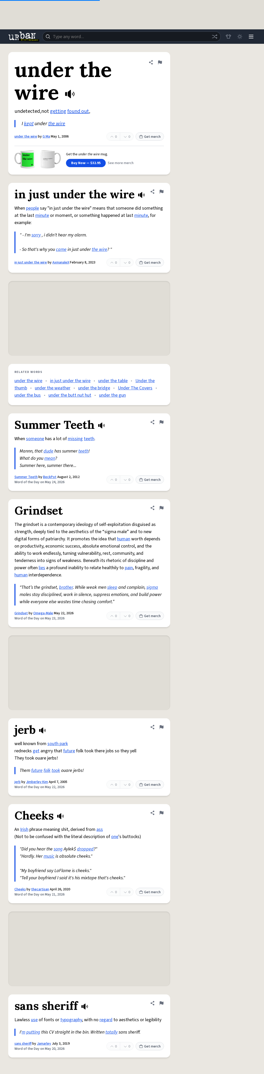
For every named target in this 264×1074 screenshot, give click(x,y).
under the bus (27, 395)
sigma (152, 587)
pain (129, 568)
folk (47, 770)
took (56, 770)
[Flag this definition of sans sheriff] (161, 1003)
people (32, 208)
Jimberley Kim (37, 782)
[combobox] (131, 36)
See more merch (121, 163)
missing (75, 439)
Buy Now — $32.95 (86, 163)
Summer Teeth (26, 477)
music (49, 856)
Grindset (21, 613)
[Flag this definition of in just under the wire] (161, 191)
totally (111, 1032)
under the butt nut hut (69, 395)
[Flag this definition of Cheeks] (161, 813)
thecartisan (40, 889)
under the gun (112, 395)
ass (99, 829)
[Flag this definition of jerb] (161, 727)
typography (71, 1020)
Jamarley (44, 1043)
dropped (85, 849)
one (114, 836)
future (69, 751)
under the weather (52, 388)
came (61, 249)
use (34, 1020)
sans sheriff (22, 1043)
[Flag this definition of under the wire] (160, 62)
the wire (56, 123)
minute (42, 215)
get (36, 751)
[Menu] (251, 36)
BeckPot (49, 477)
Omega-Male (43, 613)
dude (48, 451)
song (58, 849)
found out (78, 111)
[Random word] (214, 36)
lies (42, 568)
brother (66, 587)
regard (106, 1020)
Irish (24, 829)
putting (33, 1032)
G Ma (46, 136)
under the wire (25, 136)
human (123, 539)
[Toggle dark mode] (239, 36)
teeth (89, 439)
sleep (112, 587)
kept (29, 123)
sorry (36, 235)
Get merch (150, 136)
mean (49, 458)
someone (35, 439)
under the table (113, 381)
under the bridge (94, 388)
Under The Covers (135, 388)
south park (57, 743)
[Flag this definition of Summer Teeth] (161, 422)
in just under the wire (30, 262)
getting (58, 111)
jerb (17, 782)
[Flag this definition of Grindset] (161, 508)
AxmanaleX (60, 262)
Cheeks (20, 889)
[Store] (228, 36)
